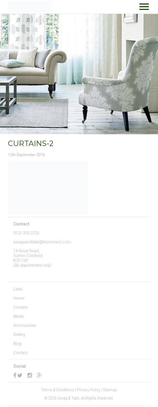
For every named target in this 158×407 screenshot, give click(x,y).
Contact (20, 352)
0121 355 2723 (26, 233)
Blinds (18, 316)
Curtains (20, 307)
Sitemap (110, 390)
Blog (17, 343)
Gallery (19, 334)
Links (17, 289)
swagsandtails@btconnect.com (42, 242)
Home (18, 298)
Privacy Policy (89, 390)
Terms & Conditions (57, 390)
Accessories (24, 325)
